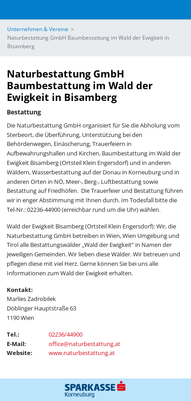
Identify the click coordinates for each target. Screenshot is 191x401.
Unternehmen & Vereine (37, 29)
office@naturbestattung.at (84, 344)
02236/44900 (65, 334)
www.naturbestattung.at (82, 353)
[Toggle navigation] (13, 10)
